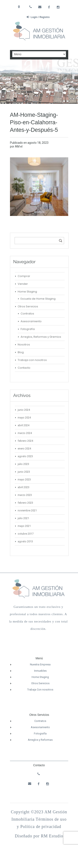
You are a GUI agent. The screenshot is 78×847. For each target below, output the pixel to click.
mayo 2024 (24, 417)
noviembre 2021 (27, 510)
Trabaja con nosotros (32, 360)
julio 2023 (23, 464)
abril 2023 (23, 487)
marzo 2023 (25, 495)
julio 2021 (23, 518)
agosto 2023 (25, 456)
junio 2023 (24, 471)
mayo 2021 (24, 525)
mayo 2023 (24, 479)
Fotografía (28, 329)
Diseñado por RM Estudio (39, 836)
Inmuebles (40, 670)
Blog (21, 352)
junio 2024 (24, 409)
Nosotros (24, 344)
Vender (23, 284)
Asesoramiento (31, 321)
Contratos (27, 314)
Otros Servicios (28, 306)
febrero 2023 (25, 502)
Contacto (24, 368)
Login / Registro (38, 17)
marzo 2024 (25, 433)
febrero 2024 (25, 440)
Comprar (24, 276)
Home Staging (27, 292)
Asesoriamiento (40, 727)
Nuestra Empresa (40, 664)
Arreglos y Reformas (40, 739)
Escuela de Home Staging (38, 299)
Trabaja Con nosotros (40, 689)
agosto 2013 (25, 541)
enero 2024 (24, 448)
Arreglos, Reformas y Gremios (41, 337)
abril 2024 (23, 425)
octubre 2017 (25, 533)
